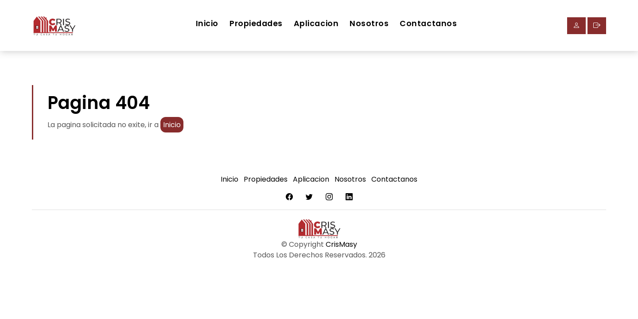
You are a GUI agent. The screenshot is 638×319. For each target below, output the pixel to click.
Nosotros (369, 23)
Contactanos (428, 23)
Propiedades (256, 23)
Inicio (207, 23)
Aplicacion (316, 23)
